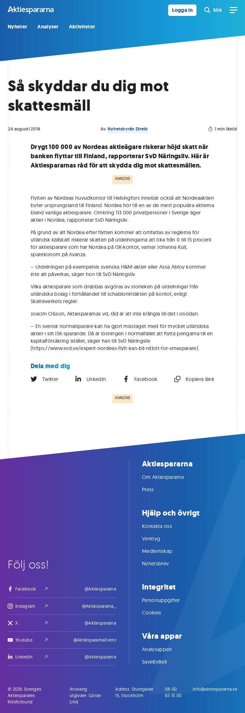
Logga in (182, 10)
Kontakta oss (163, 526)
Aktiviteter (82, 26)
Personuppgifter (167, 600)
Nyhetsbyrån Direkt (128, 129)
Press (154, 489)
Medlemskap (163, 551)
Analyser (48, 26)
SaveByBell (160, 661)
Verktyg (157, 538)
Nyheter (17, 26)
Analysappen (163, 649)
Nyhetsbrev (162, 563)
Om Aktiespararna (169, 477)
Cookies (158, 612)
